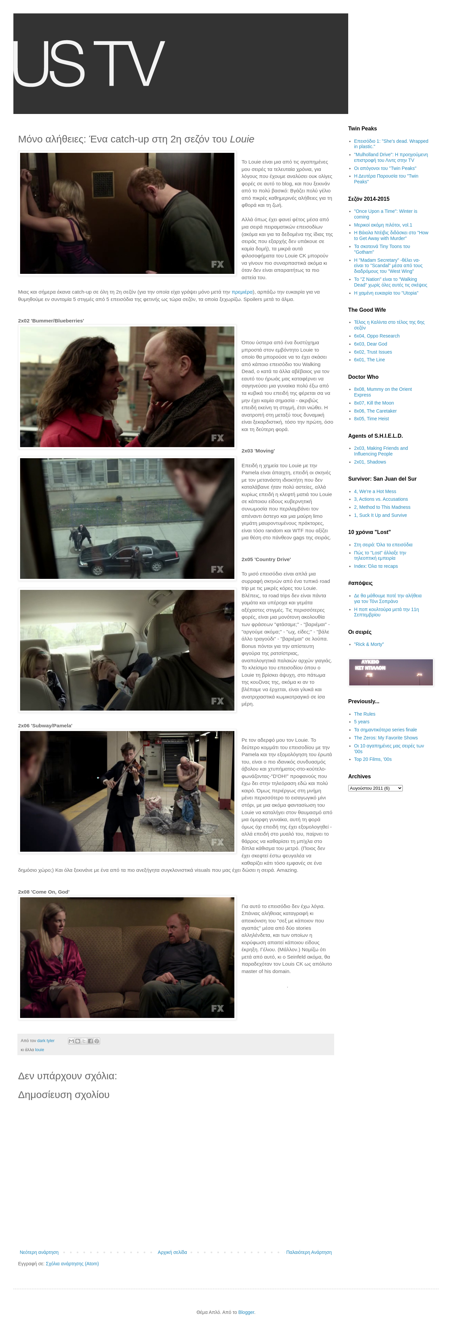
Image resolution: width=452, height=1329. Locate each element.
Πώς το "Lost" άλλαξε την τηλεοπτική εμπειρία (380, 555)
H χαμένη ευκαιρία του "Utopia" (386, 293)
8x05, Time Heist (371, 418)
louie (39, 1049)
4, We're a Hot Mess (375, 491)
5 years (362, 721)
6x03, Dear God (370, 344)
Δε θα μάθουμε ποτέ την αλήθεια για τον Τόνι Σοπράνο (388, 598)
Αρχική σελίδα (172, 1252)
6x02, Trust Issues (373, 352)
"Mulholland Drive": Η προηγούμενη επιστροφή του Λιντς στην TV (391, 157)
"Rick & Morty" (369, 644)
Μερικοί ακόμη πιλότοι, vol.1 (383, 225)
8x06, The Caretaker (375, 411)
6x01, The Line (369, 359)
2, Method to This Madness (382, 507)
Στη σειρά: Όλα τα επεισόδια (383, 544)
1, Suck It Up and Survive (380, 515)
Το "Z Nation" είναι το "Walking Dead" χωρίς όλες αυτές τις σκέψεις (391, 282)
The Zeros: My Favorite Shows (386, 737)
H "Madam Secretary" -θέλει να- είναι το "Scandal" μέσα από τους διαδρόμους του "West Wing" (388, 265)
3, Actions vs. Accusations (381, 499)
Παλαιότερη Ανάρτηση (309, 1252)
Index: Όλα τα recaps (376, 566)
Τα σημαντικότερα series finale (385, 729)
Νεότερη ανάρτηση (39, 1252)
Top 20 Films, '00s (373, 759)
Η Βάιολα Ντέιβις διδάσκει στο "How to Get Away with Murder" (391, 235)
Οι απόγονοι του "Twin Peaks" (385, 168)
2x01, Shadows (370, 462)
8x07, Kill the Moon (374, 403)
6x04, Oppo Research (377, 336)
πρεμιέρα (242, 292)
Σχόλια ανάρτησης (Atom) (72, 1263)
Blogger (246, 1312)
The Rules (365, 714)
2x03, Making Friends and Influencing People (381, 451)
